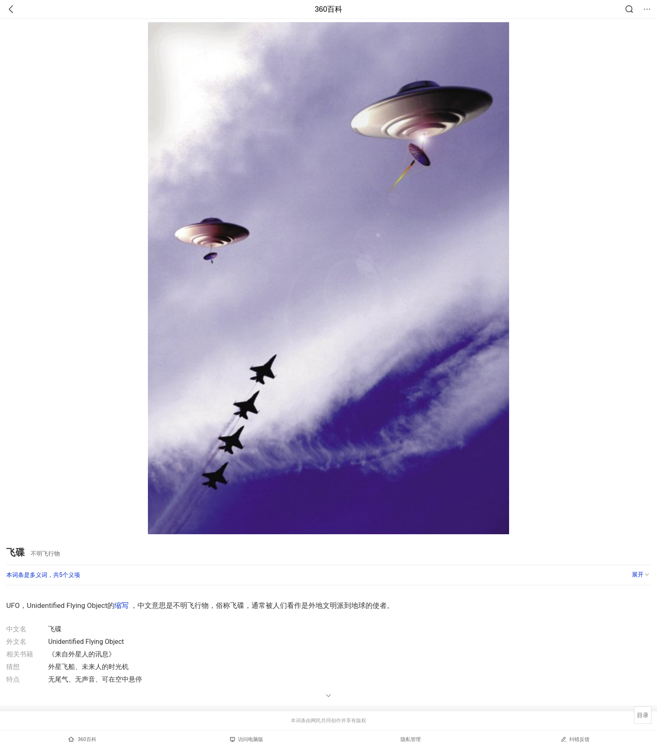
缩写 (121, 605)
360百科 (328, 9)
